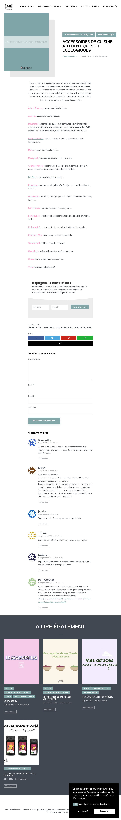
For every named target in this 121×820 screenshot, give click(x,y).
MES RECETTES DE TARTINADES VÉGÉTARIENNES (57, 698)
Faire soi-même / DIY (101, 688)
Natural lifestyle (106, 35)
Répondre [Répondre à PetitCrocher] (43, 608)
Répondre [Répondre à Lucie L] (43, 570)
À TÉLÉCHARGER (89, 6)
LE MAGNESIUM (10, 701)
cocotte (59, 327)
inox (72, 327)
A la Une (8, 688)
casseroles (48, 327)
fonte (66, 327)
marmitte (80, 327)
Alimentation (35, 327)
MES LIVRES (70, 6)
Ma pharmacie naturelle (24, 696)
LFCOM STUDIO (68, 812)
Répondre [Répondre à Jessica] (43, 524)
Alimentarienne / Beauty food (78, 35)
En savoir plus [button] (79, 798)
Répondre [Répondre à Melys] (43, 502)
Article (8, 696)
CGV (53, 810)
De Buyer (33, 177)
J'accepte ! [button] (104, 811)
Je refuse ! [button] (83, 811)
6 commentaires (69, 56)
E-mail (31, 396)
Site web (32, 407)
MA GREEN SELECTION (48, 6)
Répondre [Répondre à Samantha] (43, 459)
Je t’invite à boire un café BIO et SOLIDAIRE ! (20, 774)
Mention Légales (44, 810)
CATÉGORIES (26, 6)
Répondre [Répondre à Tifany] (43, 545)
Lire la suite (10, 712)
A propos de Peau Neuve (66, 810)
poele (89, 327)
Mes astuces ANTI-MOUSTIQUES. (97, 697)
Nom (31, 385)
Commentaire (34, 359)
